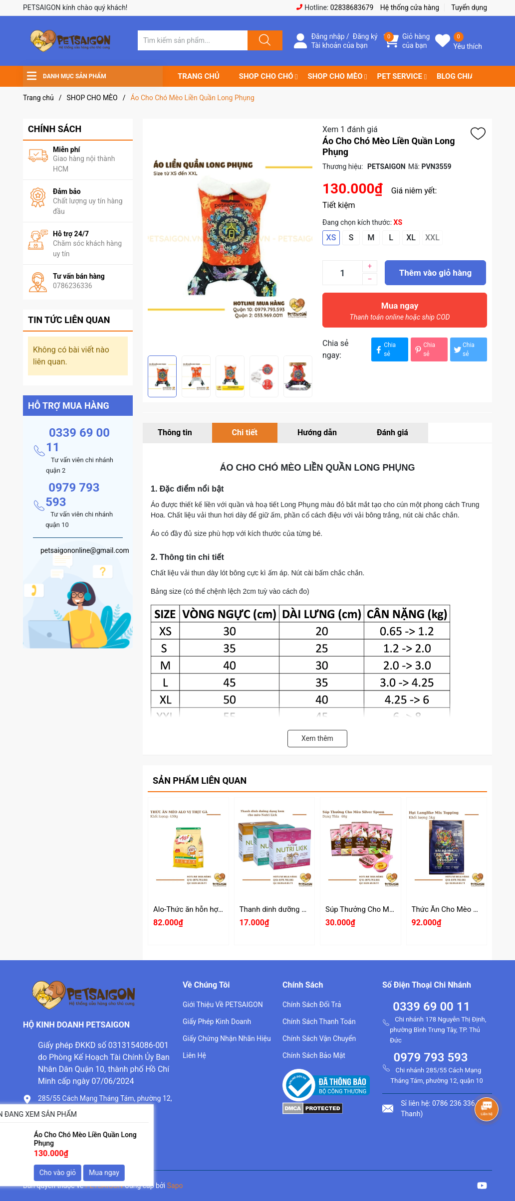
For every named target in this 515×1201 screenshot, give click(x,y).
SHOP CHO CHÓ (266, 76)
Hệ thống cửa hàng (409, 7)
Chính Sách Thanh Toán (319, 1022)
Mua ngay (400, 314)
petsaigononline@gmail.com (88, 1144)
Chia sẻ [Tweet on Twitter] (464, 349)
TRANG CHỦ (199, 76)
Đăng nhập (328, 36)
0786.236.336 (62, 1127)
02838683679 (352, 7)
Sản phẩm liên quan (200, 780)
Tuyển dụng (469, 7)
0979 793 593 (430, 1057)
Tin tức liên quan (69, 320)
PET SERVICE (399, 76)
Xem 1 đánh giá (350, 129)
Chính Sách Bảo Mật (313, 1055)
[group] (230, 237)
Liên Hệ (194, 1055)
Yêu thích (468, 46)
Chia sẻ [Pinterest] (424, 349)
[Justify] (263, 40)
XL (411, 237)
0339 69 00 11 (431, 1007)
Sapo (175, 1186)
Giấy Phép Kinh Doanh (217, 1022)
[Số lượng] (342, 272)
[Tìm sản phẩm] (193, 40)
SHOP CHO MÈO (335, 76)
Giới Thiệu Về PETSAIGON (223, 1005)
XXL (432, 237)
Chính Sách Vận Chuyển (319, 1038)
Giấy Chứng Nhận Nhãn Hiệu (227, 1038)
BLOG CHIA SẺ (461, 76)
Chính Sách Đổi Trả (311, 1005)
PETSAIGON (104, 1186)
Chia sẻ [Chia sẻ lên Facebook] (385, 349)
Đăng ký (365, 36)
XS (331, 237)
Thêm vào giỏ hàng (435, 273)
